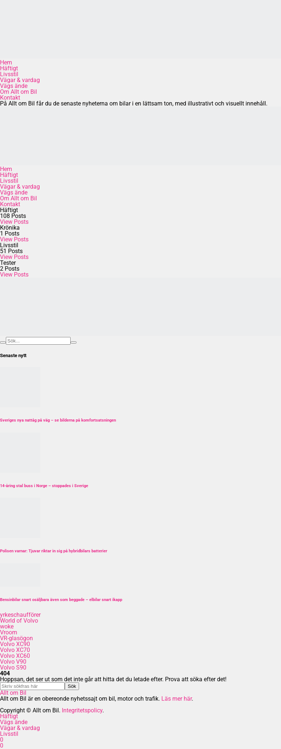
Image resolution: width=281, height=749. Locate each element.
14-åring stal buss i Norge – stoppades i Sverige (44, 485)
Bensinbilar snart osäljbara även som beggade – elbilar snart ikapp (61, 599)
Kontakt (10, 97)
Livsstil (9, 74)
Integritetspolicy (82, 710)
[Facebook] (1, 739)
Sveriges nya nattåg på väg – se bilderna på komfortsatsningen (58, 420)
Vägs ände (13, 85)
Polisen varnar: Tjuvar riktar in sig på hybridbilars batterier (53, 551)
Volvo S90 (13, 667)
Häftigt (9, 68)
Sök (72, 686)
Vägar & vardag (20, 80)
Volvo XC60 (15, 655)
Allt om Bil (13, 692)
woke (7, 626)
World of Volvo (19, 620)
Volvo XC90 (15, 644)
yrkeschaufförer (20, 614)
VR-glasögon (16, 638)
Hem (6, 62)
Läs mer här (176, 698)
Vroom (8, 632)
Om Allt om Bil (18, 91)
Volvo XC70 (15, 649)
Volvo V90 (13, 661)
